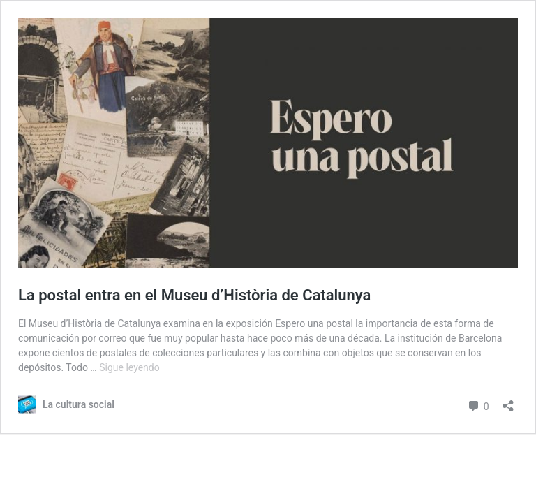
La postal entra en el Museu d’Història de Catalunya (194, 295)
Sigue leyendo (129, 367)
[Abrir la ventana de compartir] (508, 401)
